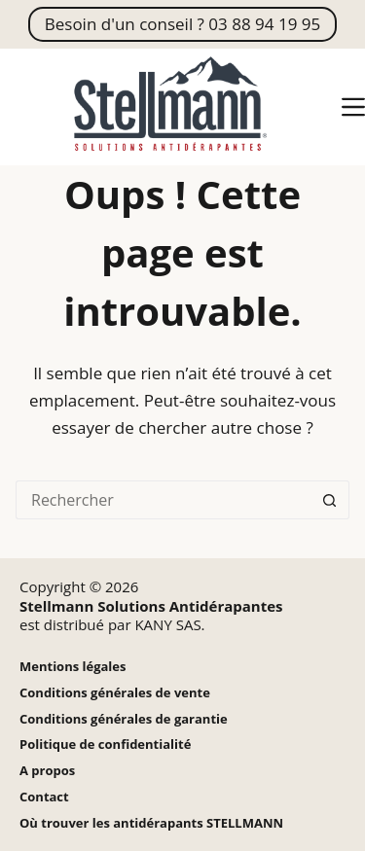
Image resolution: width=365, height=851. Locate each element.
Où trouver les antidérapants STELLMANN (151, 823)
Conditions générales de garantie (123, 719)
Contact (44, 797)
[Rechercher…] (163, 499)
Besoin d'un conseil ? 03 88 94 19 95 (182, 24)
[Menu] (353, 107)
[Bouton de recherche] (329, 499)
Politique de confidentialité (105, 744)
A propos (47, 770)
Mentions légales (72, 666)
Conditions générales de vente (114, 693)
